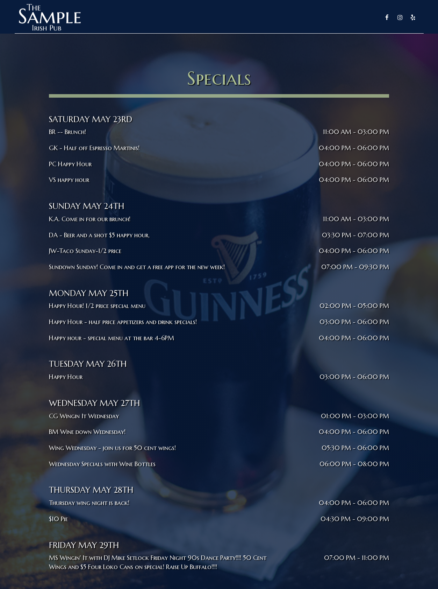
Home (217, 17)
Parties (365, 17)
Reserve (335, 17)
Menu (245, 17)
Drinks (273, 17)
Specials (303, 17)
